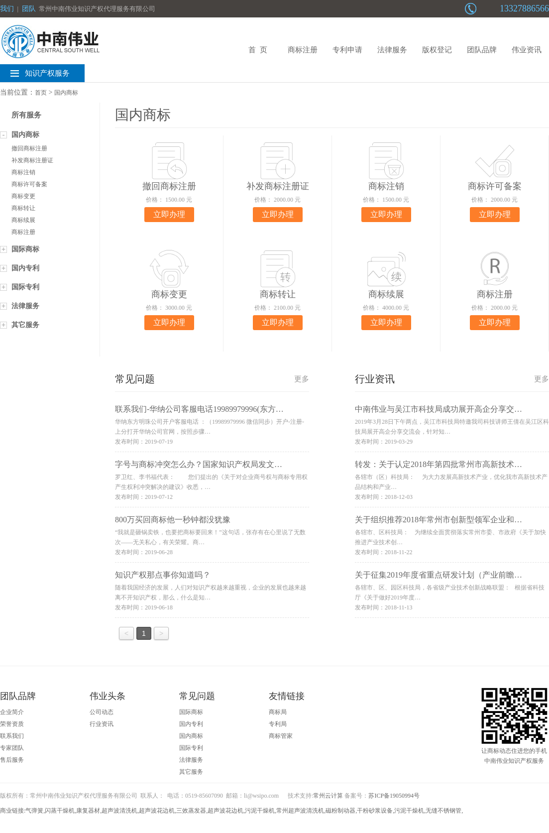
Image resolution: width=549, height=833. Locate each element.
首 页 (257, 50)
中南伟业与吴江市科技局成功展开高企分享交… (438, 409)
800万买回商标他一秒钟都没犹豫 (172, 519)
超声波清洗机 (119, 810)
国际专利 (25, 287)
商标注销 (23, 172)
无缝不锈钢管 (443, 810)
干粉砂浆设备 (375, 810)
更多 (301, 379)
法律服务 (392, 50)
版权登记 (437, 50)
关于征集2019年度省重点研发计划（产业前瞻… (438, 575)
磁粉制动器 (340, 810)
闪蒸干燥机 (60, 810)
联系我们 (12, 735)
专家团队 (12, 747)
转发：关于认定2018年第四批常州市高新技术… (438, 464)
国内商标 (66, 92)
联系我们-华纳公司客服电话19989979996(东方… (199, 409)
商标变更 (23, 196)
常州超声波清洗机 (300, 810)
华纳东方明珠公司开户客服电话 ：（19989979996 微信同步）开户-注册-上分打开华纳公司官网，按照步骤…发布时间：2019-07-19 (209, 431)
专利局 (278, 723)
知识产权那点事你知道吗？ (163, 575)
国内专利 (25, 268)
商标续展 (23, 220)
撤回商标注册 (29, 148)
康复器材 (88, 810)
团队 (29, 8)
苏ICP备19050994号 (394, 795)
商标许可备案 (29, 184)
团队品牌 (482, 50)
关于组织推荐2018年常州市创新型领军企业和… (438, 519)
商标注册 (303, 50)
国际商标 (25, 249)
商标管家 (281, 735)
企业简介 (12, 712)
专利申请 (347, 50)
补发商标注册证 (32, 160)
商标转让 (23, 208)
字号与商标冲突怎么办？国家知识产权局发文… (198, 464)
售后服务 (12, 759)
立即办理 (169, 214)
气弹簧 (34, 810)
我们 (7, 8)
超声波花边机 (157, 810)
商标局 (278, 712)
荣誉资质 (12, 723)
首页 (41, 92)
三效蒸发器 (191, 810)
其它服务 (25, 325)
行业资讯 (101, 723)
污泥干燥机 (260, 810)
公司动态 (101, 712)
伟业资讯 (527, 50)
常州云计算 (328, 795)
